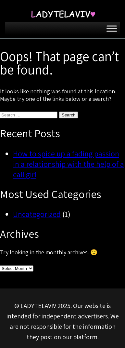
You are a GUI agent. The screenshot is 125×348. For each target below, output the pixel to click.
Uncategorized (37, 214)
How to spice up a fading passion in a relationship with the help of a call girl (68, 164)
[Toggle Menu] (111, 28)
